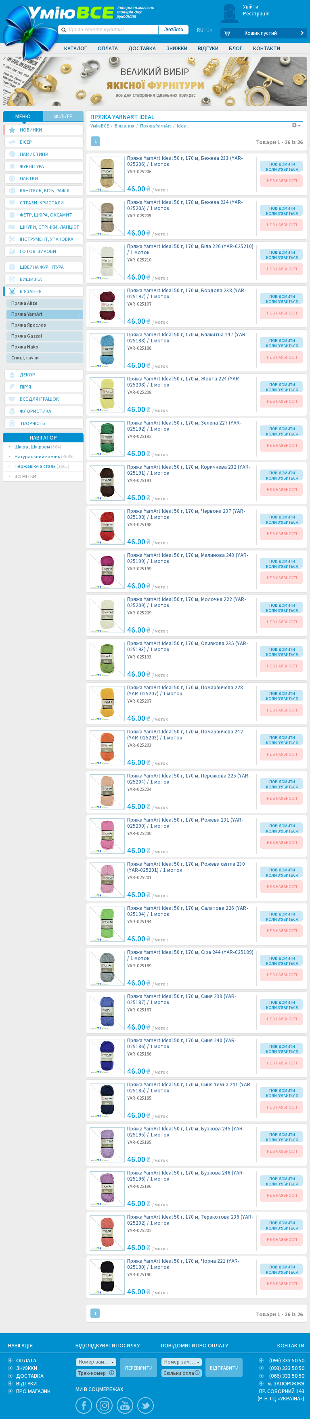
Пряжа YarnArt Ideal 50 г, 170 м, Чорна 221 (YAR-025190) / (183, 1264)
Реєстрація (256, 14)
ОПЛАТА (26, 1360)
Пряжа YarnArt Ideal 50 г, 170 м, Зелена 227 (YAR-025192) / (184, 426)
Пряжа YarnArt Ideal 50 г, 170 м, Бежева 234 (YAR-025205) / (185, 205)
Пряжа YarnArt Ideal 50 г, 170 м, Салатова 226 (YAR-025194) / (187, 911)
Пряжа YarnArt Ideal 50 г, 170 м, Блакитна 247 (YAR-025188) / (187, 337)
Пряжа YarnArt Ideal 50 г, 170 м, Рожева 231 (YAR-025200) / (185, 823)
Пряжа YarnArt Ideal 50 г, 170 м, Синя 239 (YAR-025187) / (182, 999)
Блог (236, 49)
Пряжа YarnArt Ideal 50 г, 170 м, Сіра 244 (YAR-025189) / (190, 955)
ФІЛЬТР (63, 116)
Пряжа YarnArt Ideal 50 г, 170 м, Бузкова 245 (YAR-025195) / (186, 1132)
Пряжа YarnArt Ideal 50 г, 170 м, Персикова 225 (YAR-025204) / (188, 779)
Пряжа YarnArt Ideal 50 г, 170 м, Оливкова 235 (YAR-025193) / (187, 646)
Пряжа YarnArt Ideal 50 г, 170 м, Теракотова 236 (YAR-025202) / (190, 1220)
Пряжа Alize (24, 303)
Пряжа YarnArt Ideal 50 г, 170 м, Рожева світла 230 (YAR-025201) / (186, 867)
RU (200, 33)
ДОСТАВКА (30, 1375)
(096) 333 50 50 (286, 1360)
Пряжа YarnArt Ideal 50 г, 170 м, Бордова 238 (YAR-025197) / (186, 293)
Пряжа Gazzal (26, 335)
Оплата (108, 49)
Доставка (142, 49)
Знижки (176, 49)
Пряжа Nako (24, 346)
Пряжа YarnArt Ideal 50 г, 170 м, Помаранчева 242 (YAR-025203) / (185, 735)
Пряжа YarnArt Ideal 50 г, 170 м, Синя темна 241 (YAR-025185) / (189, 1087)
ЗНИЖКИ (26, 1368)
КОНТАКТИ (290, 1345)
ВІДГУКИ (26, 1383)
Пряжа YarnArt (26, 313)
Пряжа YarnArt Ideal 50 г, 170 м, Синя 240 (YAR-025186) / (182, 1043)
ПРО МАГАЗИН (33, 1391)
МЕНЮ (23, 116)
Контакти (266, 49)
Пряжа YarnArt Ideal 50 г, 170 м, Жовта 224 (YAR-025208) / (184, 382)
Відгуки (208, 49)
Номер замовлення (98, 1361)
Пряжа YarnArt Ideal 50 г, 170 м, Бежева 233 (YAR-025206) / (185, 161)
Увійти (251, 7)
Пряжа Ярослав (28, 324)
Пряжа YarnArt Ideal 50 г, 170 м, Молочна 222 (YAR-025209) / (186, 602)
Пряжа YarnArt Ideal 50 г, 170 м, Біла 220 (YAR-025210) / (190, 249)
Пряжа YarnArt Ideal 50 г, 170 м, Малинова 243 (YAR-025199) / (188, 558)
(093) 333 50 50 (286, 1368)
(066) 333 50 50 (286, 1375)
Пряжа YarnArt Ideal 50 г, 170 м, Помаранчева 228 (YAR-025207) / (185, 690)
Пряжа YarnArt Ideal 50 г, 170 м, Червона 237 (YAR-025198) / (186, 514)
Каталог (75, 49)
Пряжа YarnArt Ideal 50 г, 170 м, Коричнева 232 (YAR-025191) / (189, 470)
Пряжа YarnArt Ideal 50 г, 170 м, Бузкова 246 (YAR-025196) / (186, 1176)
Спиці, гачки (25, 357)
